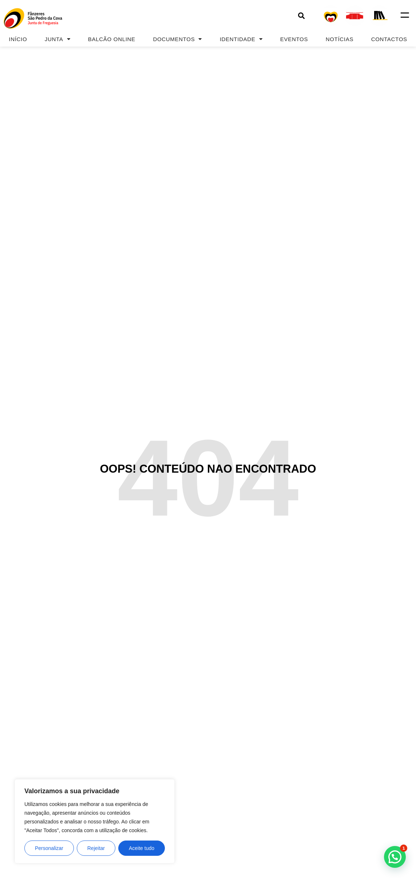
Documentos (177, 39)
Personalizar (49, 848)
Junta (57, 39)
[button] (302, 16)
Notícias (339, 39)
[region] (95, 821)
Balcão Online (111, 39)
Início (18, 39)
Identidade (241, 39)
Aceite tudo (141, 848)
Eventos (294, 39)
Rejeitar (96, 848)
